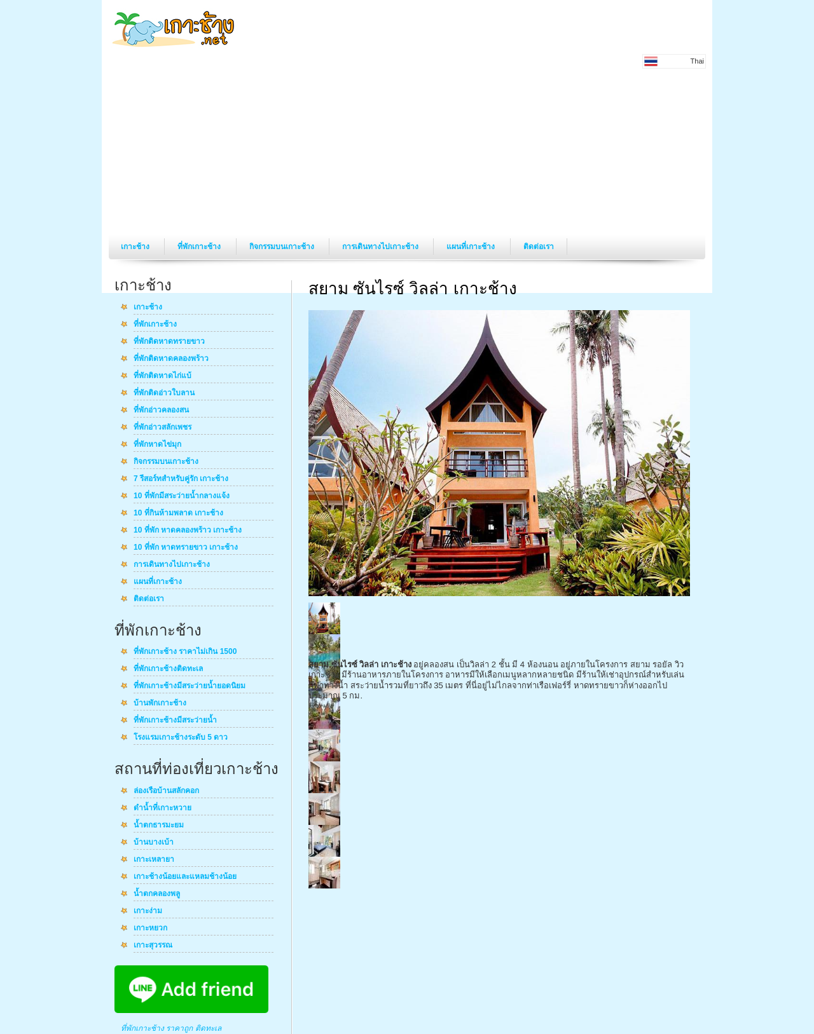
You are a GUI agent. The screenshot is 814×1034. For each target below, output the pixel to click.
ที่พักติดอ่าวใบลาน (164, 393)
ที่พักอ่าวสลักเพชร (162, 428)
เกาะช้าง (136, 246)
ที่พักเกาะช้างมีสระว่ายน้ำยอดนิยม (189, 686)
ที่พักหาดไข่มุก (157, 445)
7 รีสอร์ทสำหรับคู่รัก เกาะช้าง (181, 479)
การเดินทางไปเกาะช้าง (381, 246)
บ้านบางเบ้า (154, 843)
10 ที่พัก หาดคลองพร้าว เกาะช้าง (188, 530)
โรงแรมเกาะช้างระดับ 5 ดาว (181, 738)
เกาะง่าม (148, 911)
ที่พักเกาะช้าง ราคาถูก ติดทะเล (171, 1028)
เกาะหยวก (150, 928)
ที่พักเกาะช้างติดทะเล (168, 669)
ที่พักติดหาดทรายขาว (169, 342)
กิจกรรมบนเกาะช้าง (282, 246)
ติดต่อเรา (538, 246)
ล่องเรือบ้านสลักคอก (166, 791)
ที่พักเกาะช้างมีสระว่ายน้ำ (175, 720)
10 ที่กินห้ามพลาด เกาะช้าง (178, 513)
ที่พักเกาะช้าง (200, 246)
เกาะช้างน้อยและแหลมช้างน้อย (185, 877)
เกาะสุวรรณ (153, 945)
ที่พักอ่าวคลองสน (161, 410)
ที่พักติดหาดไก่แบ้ (162, 376)
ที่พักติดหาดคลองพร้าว (171, 359)
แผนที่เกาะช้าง (471, 246)
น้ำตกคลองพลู (157, 894)
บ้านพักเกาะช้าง (160, 703)
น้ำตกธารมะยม (159, 825)
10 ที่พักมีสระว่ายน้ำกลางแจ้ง (182, 496)
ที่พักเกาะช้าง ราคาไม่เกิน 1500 (185, 652)
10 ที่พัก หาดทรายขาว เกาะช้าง (186, 548)
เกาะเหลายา (154, 860)
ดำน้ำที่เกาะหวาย (162, 808)
